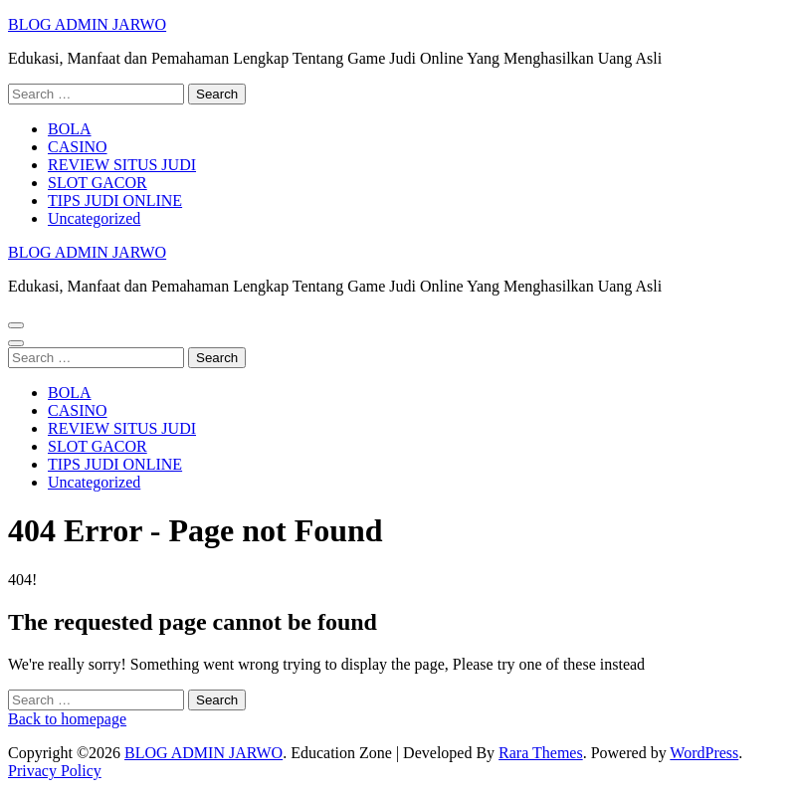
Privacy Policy (54, 770)
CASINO (77, 146)
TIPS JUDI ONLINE (115, 200)
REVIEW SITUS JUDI (122, 164)
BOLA (70, 128)
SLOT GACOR (97, 182)
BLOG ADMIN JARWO (87, 24)
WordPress (704, 752)
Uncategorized (94, 218)
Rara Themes (541, 752)
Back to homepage (67, 718)
